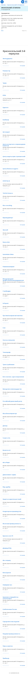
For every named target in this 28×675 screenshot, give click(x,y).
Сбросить (24, 30)
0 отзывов (22, 65)
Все (2, 30)
